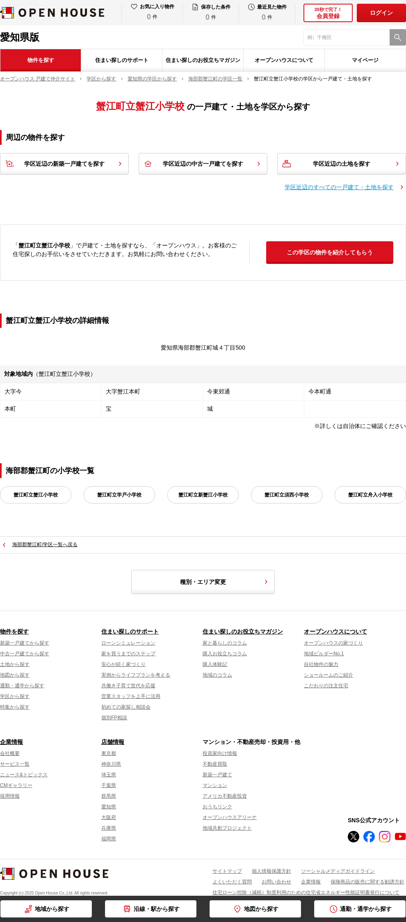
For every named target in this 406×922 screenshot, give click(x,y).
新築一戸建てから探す (24, 643)
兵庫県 (108, 828)
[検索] (398, 37)
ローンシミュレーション (128, 643)
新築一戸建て (217, 775)
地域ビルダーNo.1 (324, 654)
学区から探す (15, 696)
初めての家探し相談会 (126, 707)
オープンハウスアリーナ (230, 817)
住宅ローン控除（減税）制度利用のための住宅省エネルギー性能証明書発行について (305, 892)
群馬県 (108, 796)
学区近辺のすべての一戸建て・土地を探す (339, 187)
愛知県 (108, 807)
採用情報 (10, 796)
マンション (215, 785)
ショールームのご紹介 (328, 675)
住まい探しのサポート (121, 60)
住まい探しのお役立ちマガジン (203, 60)
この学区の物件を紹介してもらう (330, 252)
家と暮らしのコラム (225, 643)
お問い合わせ (276, 882)
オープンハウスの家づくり (333, 643)
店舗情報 (112, 742)
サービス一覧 (15, 764)
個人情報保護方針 (271, 871)
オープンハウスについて (284, 60)
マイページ (365, 60)
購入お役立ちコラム (225, 654)
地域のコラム (217, 675)
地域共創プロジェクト (227, 828)
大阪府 (108, 817)
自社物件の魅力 (321, 664)
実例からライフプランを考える (135, 675)
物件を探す (40, 60)
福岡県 (108, 839)
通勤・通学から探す (22, 686)
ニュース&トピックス (24, 775)
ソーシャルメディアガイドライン (338, 871)
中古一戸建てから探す (24, 654)
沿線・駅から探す (157, 909)
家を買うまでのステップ (128, 654)
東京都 (108, 753)
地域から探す (52, 909)
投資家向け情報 (220, 753)
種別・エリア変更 (225, 582)
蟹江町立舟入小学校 (370, 495)
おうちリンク (217, 807)
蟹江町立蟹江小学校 (36, 495)
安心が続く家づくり (123, 664)
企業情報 (11, 742)
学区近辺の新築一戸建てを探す (64, 163)
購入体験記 (215, 664)
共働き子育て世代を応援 (128, 686)
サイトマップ (227, 871)
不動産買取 (215, 764)
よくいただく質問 (232, 882)
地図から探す (15, 675)
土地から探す (15, 664)
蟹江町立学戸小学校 (119, 495)
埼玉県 (108, 775)
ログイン (381, 12)
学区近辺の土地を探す (341, 163)
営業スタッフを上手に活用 (130, 696)
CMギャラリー (16, 785)
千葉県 (108, 785)
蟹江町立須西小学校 (287, 495)
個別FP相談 (114, 718)
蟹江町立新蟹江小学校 (203, 495)
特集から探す (15, 707)
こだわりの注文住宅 (326, 686)
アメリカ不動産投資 (225, 796)
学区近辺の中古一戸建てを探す (203, 163)
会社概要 (10, 753)
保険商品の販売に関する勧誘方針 (367, 882)
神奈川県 (111, 764)
